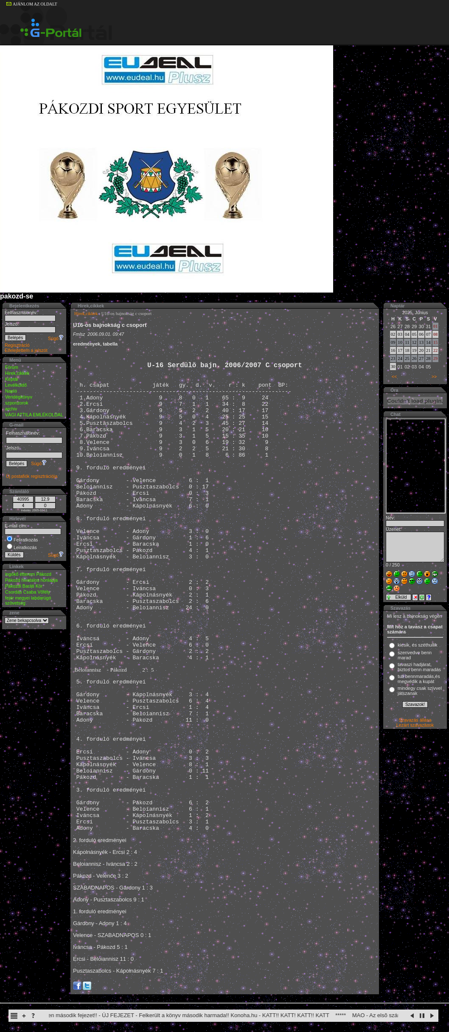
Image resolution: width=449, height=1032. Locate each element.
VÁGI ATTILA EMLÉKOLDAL (34, 414)
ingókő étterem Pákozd (28, 574)
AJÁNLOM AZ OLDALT (31, 4)
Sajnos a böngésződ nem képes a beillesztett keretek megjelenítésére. (416, 465)
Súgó (56, 338)
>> (434, 376)
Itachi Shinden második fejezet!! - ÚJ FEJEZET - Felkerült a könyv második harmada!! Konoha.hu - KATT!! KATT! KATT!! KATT (180, 1015)
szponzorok (16, 402)
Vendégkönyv (18, 396)
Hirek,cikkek (17, 373)
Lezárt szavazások (415, 725)
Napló (11, 390)
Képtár (11, 379)
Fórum (11, 367)
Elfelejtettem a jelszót (26, 350)
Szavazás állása (414, 719)
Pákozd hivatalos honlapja (31, 580)
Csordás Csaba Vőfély (27, 591)
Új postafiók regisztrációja (31, 476)
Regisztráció (17, 345)
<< (394, 376)
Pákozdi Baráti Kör (23, 586)
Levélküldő (16, 385)
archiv (11, 408)
